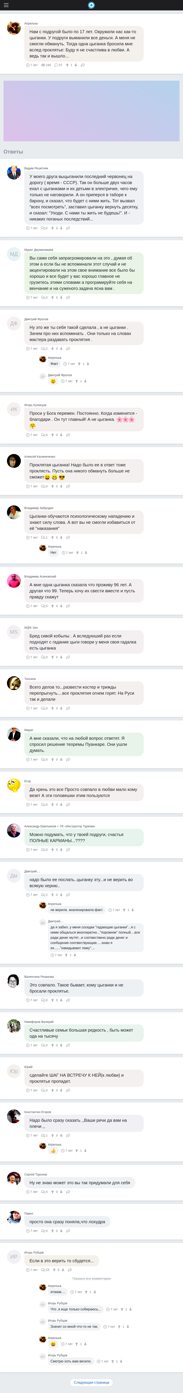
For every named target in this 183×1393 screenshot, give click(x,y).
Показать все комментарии (92, 1278)
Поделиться (82, 64)
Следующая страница (91, 1382)
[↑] (68, 65)
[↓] (75, 65)
